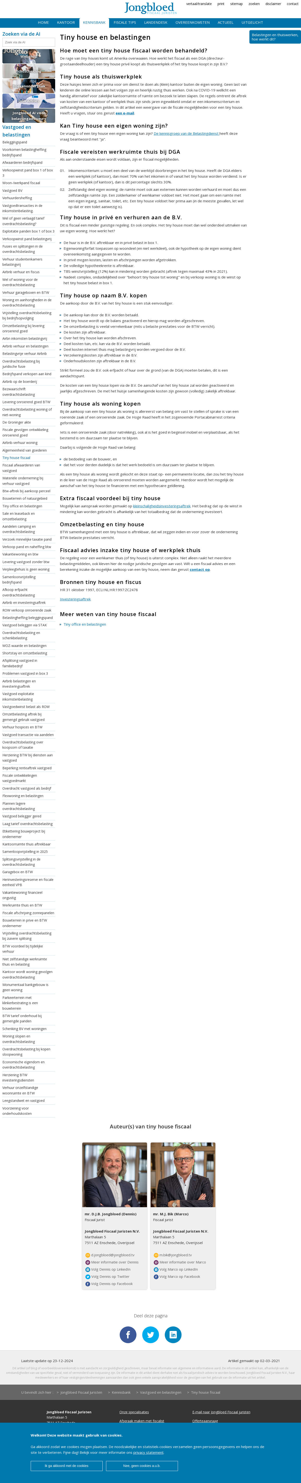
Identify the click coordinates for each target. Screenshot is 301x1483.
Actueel (225, 22)
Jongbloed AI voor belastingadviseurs (29, 115)
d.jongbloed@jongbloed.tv (110, 1255)
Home (43, 22)
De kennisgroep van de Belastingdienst (186, 133)
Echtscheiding (28, 71)
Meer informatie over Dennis (112, 1262)
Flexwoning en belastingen (22, 795)
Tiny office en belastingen (22, 506)
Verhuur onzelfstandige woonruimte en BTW (20, 1090)
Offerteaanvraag (205, 1421)
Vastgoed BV (12, 190)
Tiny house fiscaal (16, 457)
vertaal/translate (199, 3)
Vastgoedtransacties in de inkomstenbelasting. (22, 208)
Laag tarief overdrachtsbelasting (27, 823)
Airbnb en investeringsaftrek (24, 602)
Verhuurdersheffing (17, 198)
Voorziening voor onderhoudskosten (17, 1111)
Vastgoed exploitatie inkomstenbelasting (18, 696)
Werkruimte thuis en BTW (22, 905)
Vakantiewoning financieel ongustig (22, 895)
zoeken (254, 3)
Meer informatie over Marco (180, 1262)
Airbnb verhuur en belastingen (25, 346)
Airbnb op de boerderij (19, 381)
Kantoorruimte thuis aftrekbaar (26, 844)
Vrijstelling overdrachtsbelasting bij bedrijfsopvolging (26, 315)
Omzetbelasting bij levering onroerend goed (23, 328)
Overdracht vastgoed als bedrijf (26, 788)
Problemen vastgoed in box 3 (25, 673)
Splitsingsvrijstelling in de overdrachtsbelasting (21, 862)
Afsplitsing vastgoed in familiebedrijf (19, 663)
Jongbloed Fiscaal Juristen (81, 1392)
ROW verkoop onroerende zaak (26, 610)
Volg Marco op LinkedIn (176, 1269)
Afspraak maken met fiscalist (141, 1421)
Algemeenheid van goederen (24, 450)
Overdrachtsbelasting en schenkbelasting (21, 635)
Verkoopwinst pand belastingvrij (27, 239)
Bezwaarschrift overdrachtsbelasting (18, 391)
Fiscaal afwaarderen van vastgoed (21, 468)
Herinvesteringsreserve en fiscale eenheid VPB (27, 882)
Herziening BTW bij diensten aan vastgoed (27, 758)
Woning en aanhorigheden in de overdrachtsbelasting (27, 302)
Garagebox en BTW (17, 872)
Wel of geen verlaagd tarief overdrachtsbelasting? (23, 221)
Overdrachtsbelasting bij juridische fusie (21, 364)
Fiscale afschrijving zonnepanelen (28, 913)
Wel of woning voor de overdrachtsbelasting (20, 282)
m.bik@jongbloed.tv (173, 1255)
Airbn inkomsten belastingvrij (24, 338)
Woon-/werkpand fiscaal (21, 183)
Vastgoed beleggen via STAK (24, 625)
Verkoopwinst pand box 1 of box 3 (27, 173)
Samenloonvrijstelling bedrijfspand (18, 579)
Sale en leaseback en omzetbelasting (18, 516)
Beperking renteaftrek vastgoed (27, 768)
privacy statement (148, 1452)
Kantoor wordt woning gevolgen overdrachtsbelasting (27, 974)
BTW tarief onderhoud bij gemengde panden (22, 1018)
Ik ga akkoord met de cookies (66, 1466)
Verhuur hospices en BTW (22, 727)
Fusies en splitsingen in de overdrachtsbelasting (22, 249)
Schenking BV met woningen (24, 1028)
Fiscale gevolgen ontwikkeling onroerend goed (25, 432)
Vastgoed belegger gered (21, 816)
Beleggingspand (14, 142)
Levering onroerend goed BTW (26, 402)
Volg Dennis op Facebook (109, 1283)
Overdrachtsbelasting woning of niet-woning (27, 412)
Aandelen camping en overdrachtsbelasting (19, 529)
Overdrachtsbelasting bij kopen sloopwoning (26, 1052)
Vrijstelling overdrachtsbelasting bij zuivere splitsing (26, 936)
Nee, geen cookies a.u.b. (141, 1466)
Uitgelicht (252, 22)
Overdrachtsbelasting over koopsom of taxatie (22, 745)
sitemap (236, 3)
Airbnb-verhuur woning (19, 442)
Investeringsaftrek (75, 599)
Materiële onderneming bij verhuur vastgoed (22, 481)
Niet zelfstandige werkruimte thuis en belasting (24, 962)
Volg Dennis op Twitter (107, 1276)
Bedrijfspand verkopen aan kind (26, 374)
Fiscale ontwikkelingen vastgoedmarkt (19, 778)
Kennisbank (94, 22)
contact (293, 3)
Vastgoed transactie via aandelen (28, 734)
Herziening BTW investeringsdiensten (18, 1077)
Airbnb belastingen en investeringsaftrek (19, 684)
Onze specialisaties (134, 1412)
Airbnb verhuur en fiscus (21, 272)
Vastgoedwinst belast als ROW (26, 706)
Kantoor (66, 22)
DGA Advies (28, 100)
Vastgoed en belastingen (160, 1392)
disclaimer (273, 3)
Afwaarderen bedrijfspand (22, 162)
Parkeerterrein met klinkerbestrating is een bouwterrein (20, 1003)
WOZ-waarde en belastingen (24, 645)
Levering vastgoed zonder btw (25, 562)
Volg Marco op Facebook (177, 1276)
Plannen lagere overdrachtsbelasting (18, 806)
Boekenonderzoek (28, 86)
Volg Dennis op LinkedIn (107, 1269)
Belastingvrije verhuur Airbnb (24, 353)
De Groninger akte (16, 422)
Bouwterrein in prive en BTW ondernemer (24, 923)
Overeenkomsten (193, 22)
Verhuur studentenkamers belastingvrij (22, 262)
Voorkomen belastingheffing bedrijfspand (24, 152)
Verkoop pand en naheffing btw (26, 546)
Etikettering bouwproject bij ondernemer (23, 834)
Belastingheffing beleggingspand (27, 617)
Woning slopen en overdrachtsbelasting (18, 1039)
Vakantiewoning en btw (20, 554)
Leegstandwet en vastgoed (23, 1100)
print (221, 3)
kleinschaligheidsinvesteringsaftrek (161, 506)
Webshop (28, 56)
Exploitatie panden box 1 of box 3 (28, 231)
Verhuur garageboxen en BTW (25, 292)
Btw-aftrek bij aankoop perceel (26, 491)
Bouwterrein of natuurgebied (24, 498)
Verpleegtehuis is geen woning (25, 569)
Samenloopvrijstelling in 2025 (25, 851)
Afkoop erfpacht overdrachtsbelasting (18, 592)
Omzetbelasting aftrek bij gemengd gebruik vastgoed (23, 717)
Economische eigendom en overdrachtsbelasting (23, 1065)
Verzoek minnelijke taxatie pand (27, 539)
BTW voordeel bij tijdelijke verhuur (22, 949)
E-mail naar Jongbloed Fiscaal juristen (221, 1412)
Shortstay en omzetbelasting (24, 653)
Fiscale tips (125, 22)
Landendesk (155, 22)
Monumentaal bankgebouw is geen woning (25, 987)
